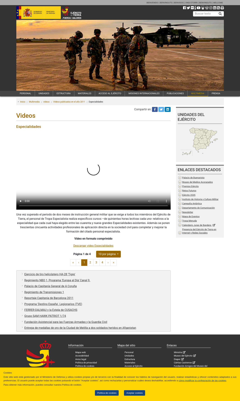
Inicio (22, 102)
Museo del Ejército (183, 355)
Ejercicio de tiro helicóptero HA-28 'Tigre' (49, 274)
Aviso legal (80, 359)
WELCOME (218, 2)
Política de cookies (106, 393)
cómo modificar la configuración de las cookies (202, 380)
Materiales (130, 362)
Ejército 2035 (188, 195)
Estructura (130, 359)
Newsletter (187, 212)
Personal (129, 352)
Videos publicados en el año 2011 (69, 102)
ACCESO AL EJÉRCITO (110, 93)
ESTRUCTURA (64, 93)
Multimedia (34, 102)
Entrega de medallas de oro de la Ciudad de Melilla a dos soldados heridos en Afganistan (80, 328)
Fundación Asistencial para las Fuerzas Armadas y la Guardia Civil (65, 322)
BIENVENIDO (152, 2)
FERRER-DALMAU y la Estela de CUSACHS (50, 310)
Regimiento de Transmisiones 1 (44, 292)
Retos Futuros (189, 190)
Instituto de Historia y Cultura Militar (200, 199)
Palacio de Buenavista (193, 177)
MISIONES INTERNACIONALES (144, 93)
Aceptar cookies (134, 393)
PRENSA (216, 93)
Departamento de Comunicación (198, 207)
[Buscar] (220, 14)
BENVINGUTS (166, 2)
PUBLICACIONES (175, 93)
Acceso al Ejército (133, 366)
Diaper (177, 359)
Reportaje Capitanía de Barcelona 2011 (48, 298)
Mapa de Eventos (191, 216)
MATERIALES (84, 93)
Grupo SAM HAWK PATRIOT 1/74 (45, 316)
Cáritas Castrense (183, 362)
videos (46, 102)
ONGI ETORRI (191, 2)
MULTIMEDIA (197, 93)
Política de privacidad (86, 362)
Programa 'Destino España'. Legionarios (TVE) (53, 304)
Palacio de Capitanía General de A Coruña (50, 286)
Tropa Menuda (189, 220)
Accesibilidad (82, 355)
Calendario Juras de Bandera (197, 225)
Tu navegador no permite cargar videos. (93, 171)
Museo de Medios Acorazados (197, 182)
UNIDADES (43, 93)
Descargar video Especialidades (93, 245)
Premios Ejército (190, 186)
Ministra (178, 352)
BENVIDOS (179, 2)
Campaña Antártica (192, 203)
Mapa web (80, 352)
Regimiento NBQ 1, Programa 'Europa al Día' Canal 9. (57, 280)
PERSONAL (25, 93)
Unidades (129, 355)
